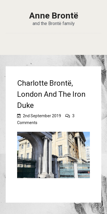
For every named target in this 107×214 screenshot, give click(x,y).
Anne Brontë (53, 15)
